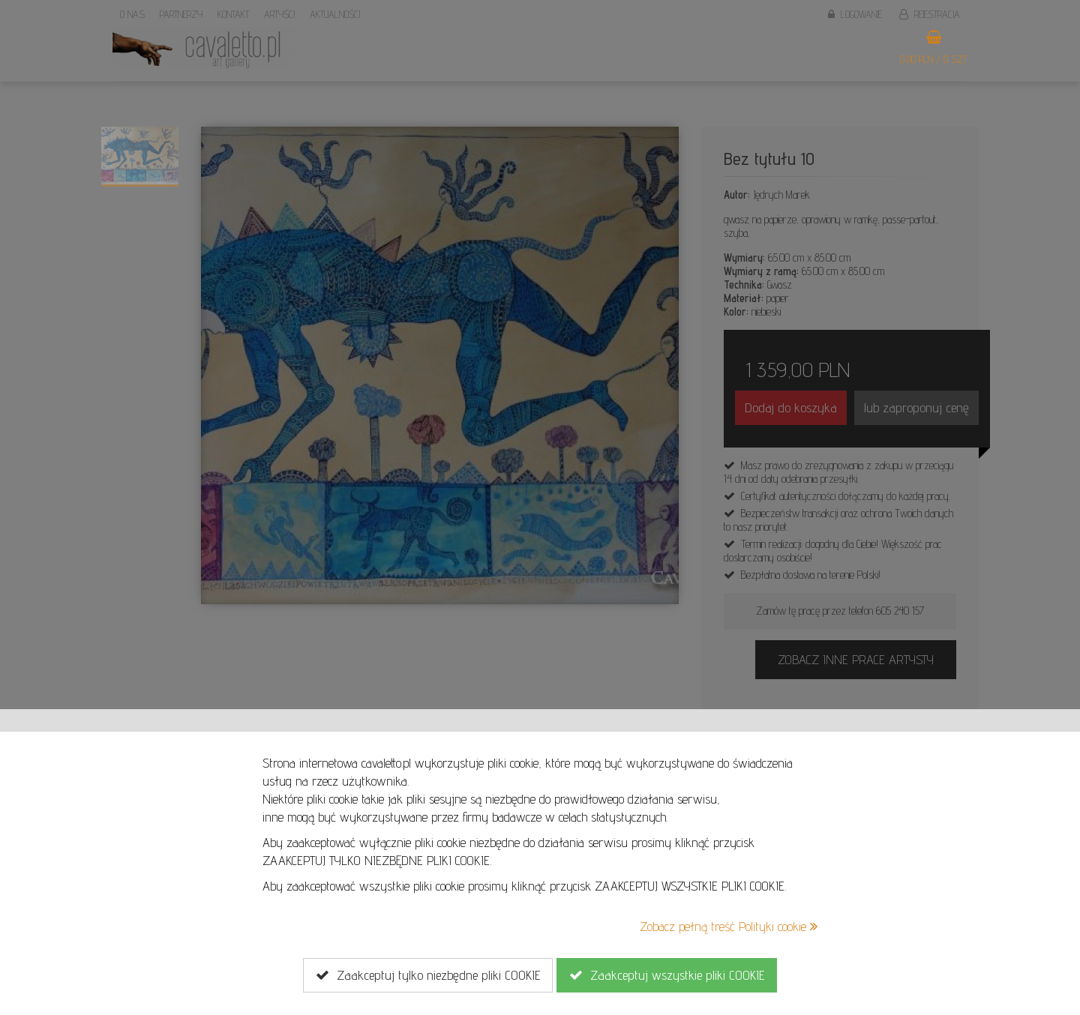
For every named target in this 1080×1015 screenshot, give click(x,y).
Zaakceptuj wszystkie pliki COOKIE (666, 975)
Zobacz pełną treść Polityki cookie (729, 926)
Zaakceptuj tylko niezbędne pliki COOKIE (428, 975)
